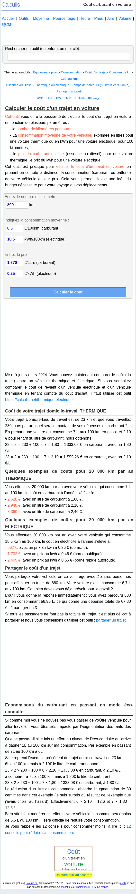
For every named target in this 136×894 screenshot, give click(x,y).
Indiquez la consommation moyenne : (37, 220)
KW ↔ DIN (64, 98)
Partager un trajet (68, 91)
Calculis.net (32, 883)
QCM (6, 24)
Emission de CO (86, 98)
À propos (103, 887)
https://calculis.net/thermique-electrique (39, 400)
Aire (110, 18)
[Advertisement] (67, 36)
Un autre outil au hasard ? (73, 875)
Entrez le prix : (17, 254)
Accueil (8, 18)
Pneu (98, 18)
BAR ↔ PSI (45, 98)
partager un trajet (111, 620)
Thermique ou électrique (52, 85)
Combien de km (120, 72)
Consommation (71, 72)
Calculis (10, 4)
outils (123, 883)
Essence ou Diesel (19, 85)
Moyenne (41, 18)
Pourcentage (64, 18)
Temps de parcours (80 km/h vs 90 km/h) (100, 85)
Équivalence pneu (45, 72)
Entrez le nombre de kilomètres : (33, 197)
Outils (24, 18)
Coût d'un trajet (96, 72)
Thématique (82, 887)
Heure (84, 18)
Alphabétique (65, 887)
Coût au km (69, 78)
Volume (124, 18)
